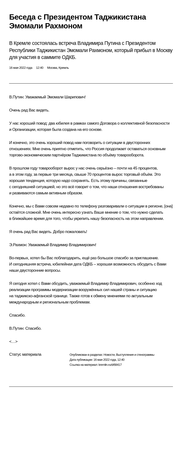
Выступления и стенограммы (135, 354)
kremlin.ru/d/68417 (110, 364)
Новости (109, 354)
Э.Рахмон (17, 245)
